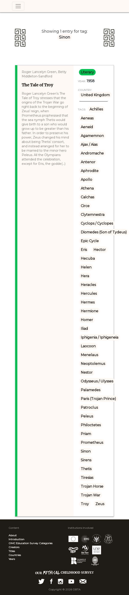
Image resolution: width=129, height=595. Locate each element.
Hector (99, 250)
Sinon (86, 451)
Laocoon (88, 346)
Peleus (87, 416)
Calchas (87, 197)
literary (87, 72)
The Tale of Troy (37, 84)
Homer (87, 320)
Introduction (16, 539)
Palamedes (90, 390)
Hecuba (88, 258)
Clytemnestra (92, 215)
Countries (15, 555)
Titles (12, 551)
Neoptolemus (93, 364)
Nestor (87, 372)
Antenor (88, 162)
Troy (85, 504)
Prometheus (92, 442)
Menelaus (89, 355)
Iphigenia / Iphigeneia (99, 337)
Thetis (86, 469)
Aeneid (87, 127)
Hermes (88, 302)
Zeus (99, 504)
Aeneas (87, 118)
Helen (86, 267)
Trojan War (90, 495)
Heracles (88, 285)
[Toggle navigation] (18, 6)
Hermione (89, 311)
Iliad (84, 329)
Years (12, 559)
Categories (45, 543)
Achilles (96, 109)
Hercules (89, 293)
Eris (84, 250)
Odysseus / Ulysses (97, 381)
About (13, 535)
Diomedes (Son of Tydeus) (104, 232)
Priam (86, 434)
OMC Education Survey (23, 543)
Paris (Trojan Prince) (98, 399)
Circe (85, 206)
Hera (85, 276)
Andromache (92, 153)
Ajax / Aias (89, 144)
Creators (14, 547)
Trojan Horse (92, 486)
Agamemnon (92, 136)
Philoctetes (91, 425)
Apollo (86, 180)
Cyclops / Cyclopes (97, 223)
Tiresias (87, 478)
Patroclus (89, 407)
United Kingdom (95, 95)
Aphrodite (90, 171)
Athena (87, 188)
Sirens (86, 460)
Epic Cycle (90, 241)
